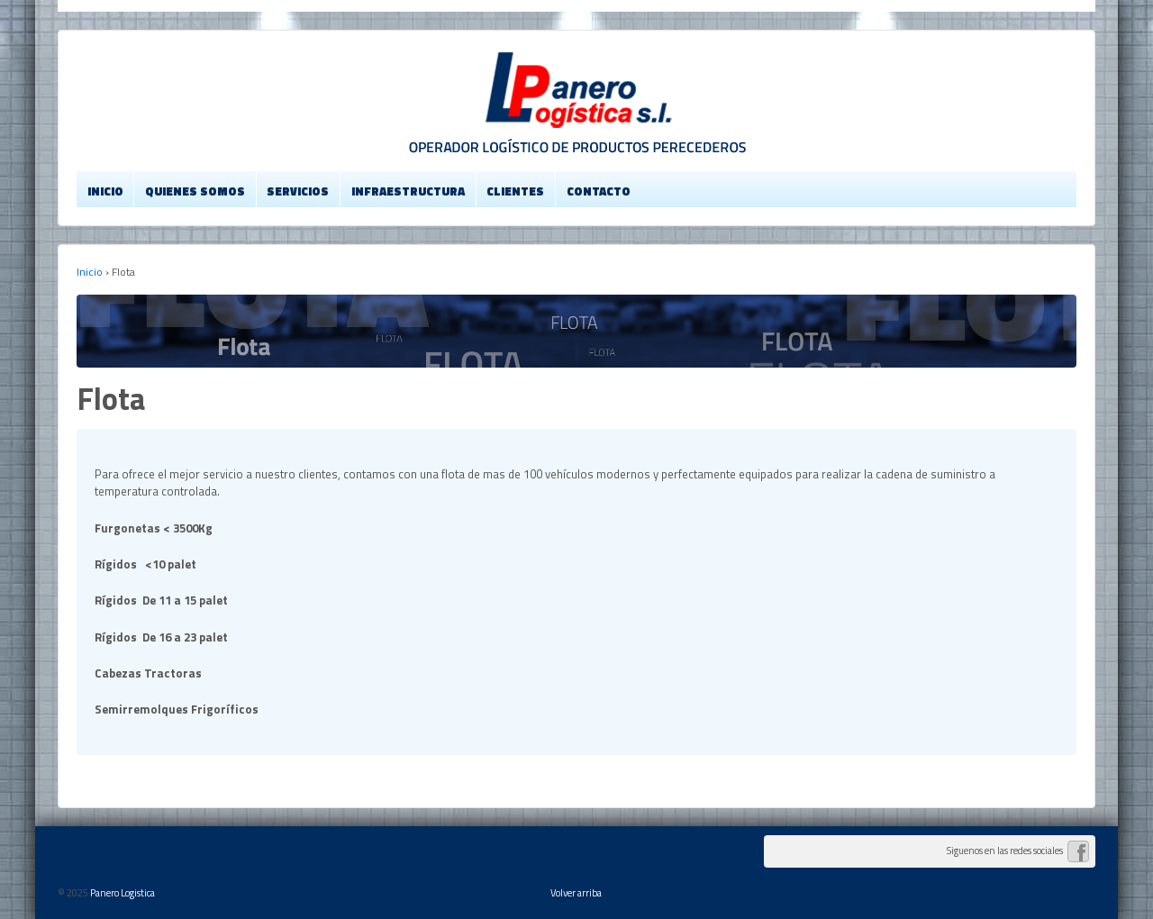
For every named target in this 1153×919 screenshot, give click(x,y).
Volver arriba (576, 893)
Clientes (515, 191)
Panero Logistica (121, 893)
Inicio (105, 191)
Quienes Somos (195, 191)
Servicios (298, 191)
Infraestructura (408, 191)
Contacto (599, 191)
